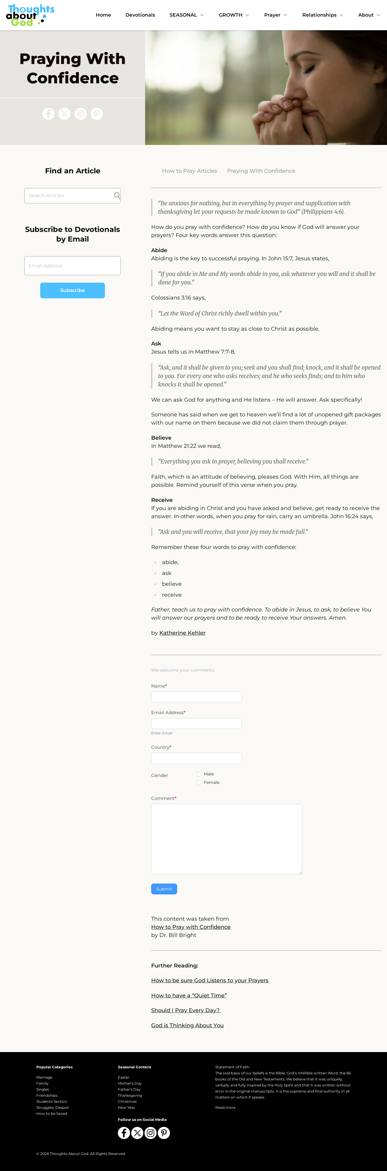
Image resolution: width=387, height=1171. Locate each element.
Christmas (127, 1101)
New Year (126, 1107)
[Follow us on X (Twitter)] (64, 114)
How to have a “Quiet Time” (189, 995)
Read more (225, 1107)
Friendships (46, 1095)
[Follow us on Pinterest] (97, 114)
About (369, 15)
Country (161, 747)
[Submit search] (117, 195)
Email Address (168, 712)
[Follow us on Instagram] (81, 114)
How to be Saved (51, 1113)
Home (103, 15)
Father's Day (129, 1089)
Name (159, 686)
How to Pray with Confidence (191, 927)
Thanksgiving (130, 1095)
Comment (164, 798)
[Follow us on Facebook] (48, 114)
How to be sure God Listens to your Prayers (209, 980)
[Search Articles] (69, 195)
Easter (123, 1077)
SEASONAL (187, 15)
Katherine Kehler (182, 633)
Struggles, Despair (52, 1107)
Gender (159, 775)
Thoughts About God (69, 1153)
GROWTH (234, 15)
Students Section (51, 1101)
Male (205, 774)
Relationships (323, 15)
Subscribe (72, 290)
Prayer (276, 15)
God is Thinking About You (187, 1025)
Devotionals (140, 15)
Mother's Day (130, 1083)
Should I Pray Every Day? (186, 1010)
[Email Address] (72, 265)
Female (208, 782)
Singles (42, 1089)
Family (42, 1083)
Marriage (44, 1077)
